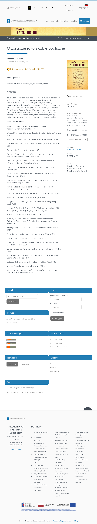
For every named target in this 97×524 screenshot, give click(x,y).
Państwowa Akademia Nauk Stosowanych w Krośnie (62, 434)
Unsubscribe (24, 364)
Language (83, 6)
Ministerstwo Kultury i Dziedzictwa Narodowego (41, 487)
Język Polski (55, 371)
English (53, 367)
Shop (76, 521)
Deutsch (53, 364)
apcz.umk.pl (16, 449)
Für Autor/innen (56, 343)
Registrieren (68, 5)
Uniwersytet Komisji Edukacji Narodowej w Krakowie (82, 434)
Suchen (14, 301)
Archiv (74, 21)
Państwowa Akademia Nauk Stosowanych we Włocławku (62, 443)
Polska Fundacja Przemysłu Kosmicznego (60, 462)
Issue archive (12, 322)
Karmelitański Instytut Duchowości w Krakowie (41, 479)
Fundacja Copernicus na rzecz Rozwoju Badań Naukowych (40, 448)
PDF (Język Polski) (76, 96)
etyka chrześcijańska (35, 392)
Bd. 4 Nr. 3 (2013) (74, 149)
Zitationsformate (75, 139)
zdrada (9, 392)
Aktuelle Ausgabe (59, 21)
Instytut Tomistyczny (40, 474)
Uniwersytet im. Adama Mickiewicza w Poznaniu (62, 493)
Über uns (84, 21)
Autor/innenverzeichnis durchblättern (21, 319)
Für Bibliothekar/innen (58, 347)
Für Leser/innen (56, 340)
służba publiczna (20, 392)
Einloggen (69, 10)
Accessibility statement (62, 521)
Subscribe (12, 364)
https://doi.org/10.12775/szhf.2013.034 (27, 69)
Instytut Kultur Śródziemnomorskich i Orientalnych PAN (41, 468)
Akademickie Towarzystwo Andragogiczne (39, 440)
